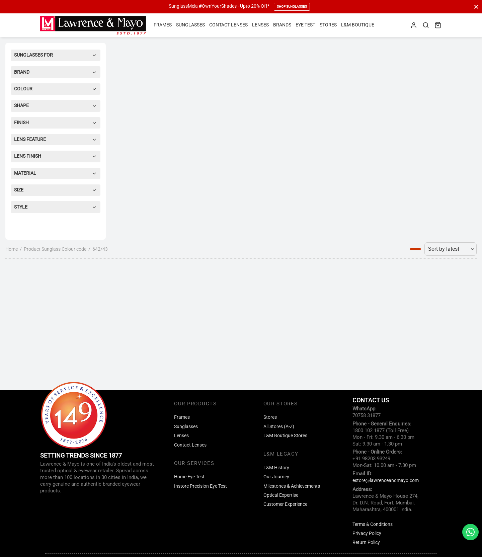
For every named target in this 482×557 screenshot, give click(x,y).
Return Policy (366, 542)
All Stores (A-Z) (278, 426)
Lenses (260, 25)
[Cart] (438, 25)
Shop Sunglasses (292, 6)
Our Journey (276, 477)
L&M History (276, 468)
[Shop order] (450, 249)
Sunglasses (190, 25)
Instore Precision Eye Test (200, 486)
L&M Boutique (357, 25)
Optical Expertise (280, 495)
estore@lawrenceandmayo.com (385, 480)
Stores (328, 25)
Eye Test (305, 25)
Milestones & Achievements (291, 486)
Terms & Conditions (372, 524)
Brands (282, 25)
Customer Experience (285, 504)
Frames (163, 25)
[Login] (414, 25)
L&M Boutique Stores (285, 436)
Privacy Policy (366, 533)
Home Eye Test (189, 477)
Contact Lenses (228, 25)
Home (11, 249)
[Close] (476, 6)
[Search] (426, 25)
